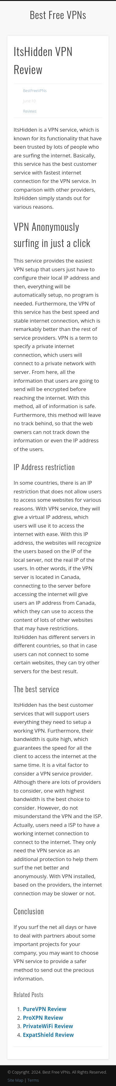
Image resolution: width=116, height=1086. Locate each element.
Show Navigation (94, 56)
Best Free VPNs (58, 14)
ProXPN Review (43, 1017)
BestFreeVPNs (35, 90)
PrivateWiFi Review (48, 1026)
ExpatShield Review (48, 1034)
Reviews (30, 111)
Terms (33, 1080)
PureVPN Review (44, 1009)
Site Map (15, 1080)
